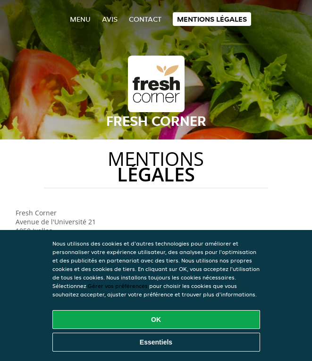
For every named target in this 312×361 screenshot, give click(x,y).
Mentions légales (212, 19)
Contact (145, 19)
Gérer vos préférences (118, 285)
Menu (80, 19)
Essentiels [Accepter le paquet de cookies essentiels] (156, 342)
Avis (110, 19)
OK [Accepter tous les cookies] (156, 319)
